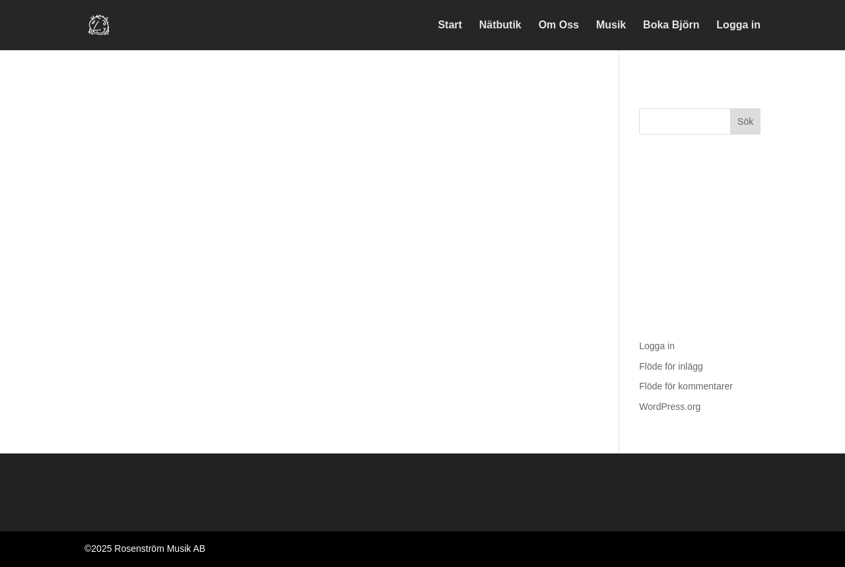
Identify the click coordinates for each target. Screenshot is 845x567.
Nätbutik (500, 25)
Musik (611, 25)
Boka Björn (671, 25)
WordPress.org (669, 406)
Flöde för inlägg (671, 366)
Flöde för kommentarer (686, 386)
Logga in (738, 25)
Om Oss (559, 25)
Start (449, 25)
